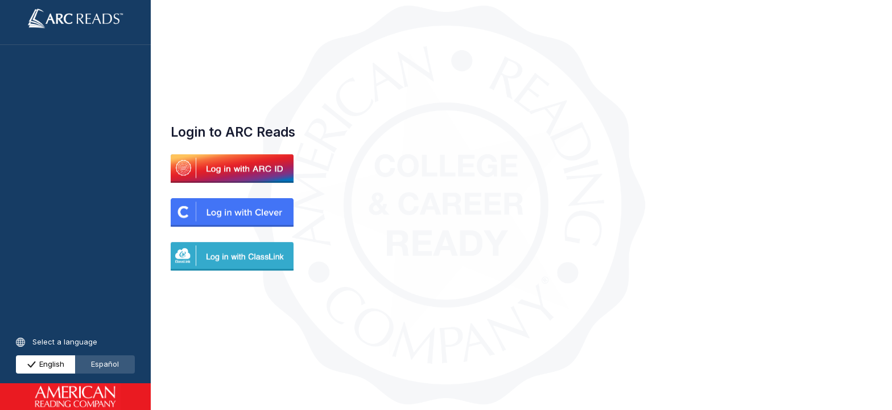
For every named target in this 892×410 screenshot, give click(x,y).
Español (105, 363)
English (46, 363)
